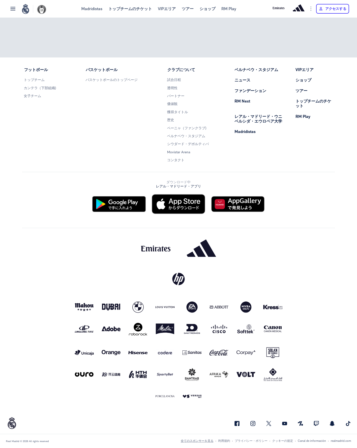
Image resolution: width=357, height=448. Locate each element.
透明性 (172, 88)
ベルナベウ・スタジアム (186, 136)
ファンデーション (250, 90)
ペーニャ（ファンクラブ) (186, 128)
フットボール (36, 69)
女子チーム (32, 96)
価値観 (172, 104)
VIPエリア (167, 8)
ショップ (207, 8)
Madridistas (91, 8)
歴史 (170, 120)
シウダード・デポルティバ (188, 144)
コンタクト (175, 160)
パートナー (175, 96)
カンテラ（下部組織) (40, 88)
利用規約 (224, 441)
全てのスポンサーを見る (197, 441)
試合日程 (174, 80)
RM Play (228, 8)
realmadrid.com (341, 441)
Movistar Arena (178, 152)
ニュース (242, 80)
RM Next (242, 101)
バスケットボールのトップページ (112, 80)
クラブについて (181, 69)
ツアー (188, 8)
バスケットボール (102, 69)
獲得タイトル (177, 112)
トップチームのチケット (130, 8)
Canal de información (312, 441)
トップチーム (34, 80)
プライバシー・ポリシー (251, 441)
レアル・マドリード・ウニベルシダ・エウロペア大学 (258, 119)
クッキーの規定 (282, 441)
